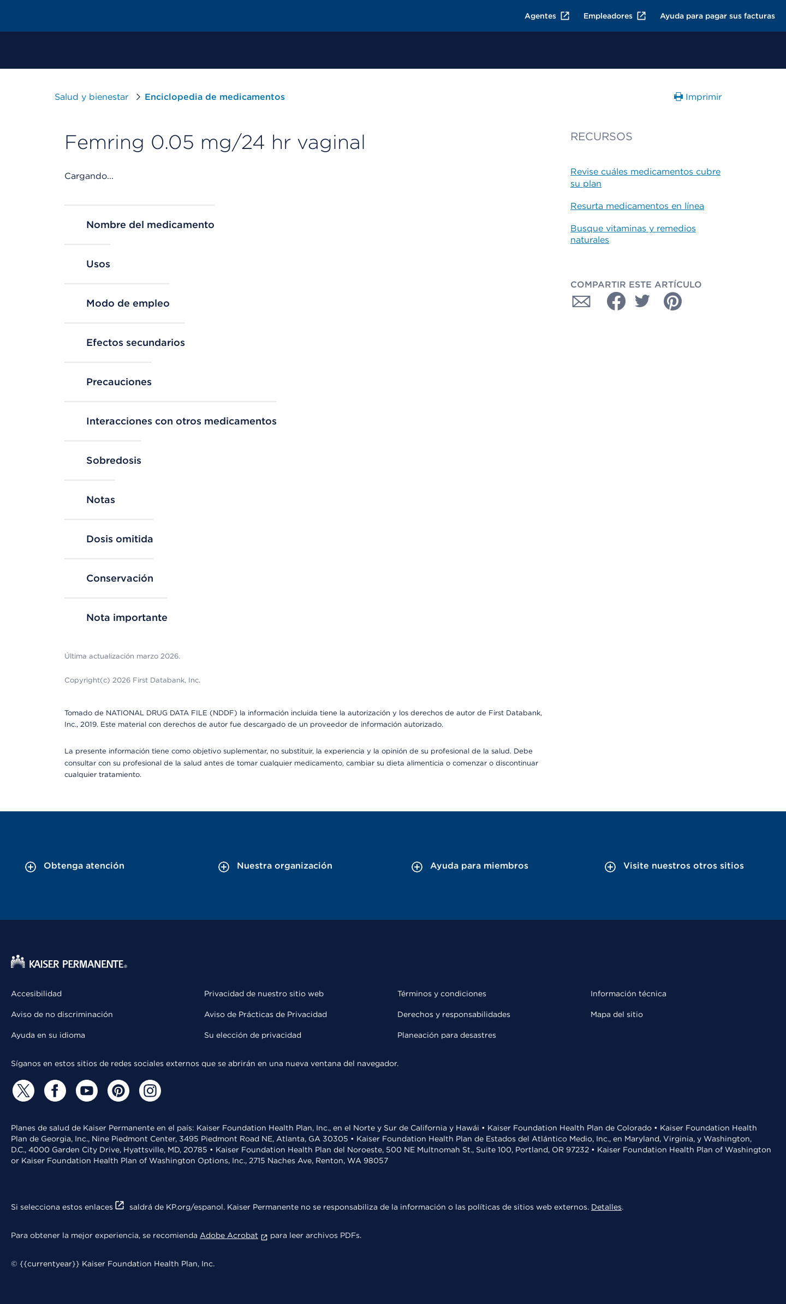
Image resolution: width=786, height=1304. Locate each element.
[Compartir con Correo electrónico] (581, 301)
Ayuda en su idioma (48, 1035)
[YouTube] (85, 1091)
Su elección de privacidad (252, 1035)
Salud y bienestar (91, 97)
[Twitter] (22, 1091)
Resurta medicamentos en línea (637, 206)
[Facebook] (53, 1091)
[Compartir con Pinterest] (673, 301)
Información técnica (628, 993)
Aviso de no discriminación (62, 1014)
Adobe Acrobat (234, 1235)
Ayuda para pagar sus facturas (717, 15)
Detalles (606, 1207)
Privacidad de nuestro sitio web (264, 993)
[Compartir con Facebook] (612, 301)
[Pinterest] (117, 1091)
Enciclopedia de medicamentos (215, 97)
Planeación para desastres (446, 1035)
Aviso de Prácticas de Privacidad (265, 1014)
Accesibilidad (36, 993)
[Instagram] (148, 1091)
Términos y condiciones (441, 993)
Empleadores (615, 15)
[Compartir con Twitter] (642, 301)
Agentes (547, 15)
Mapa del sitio (617, 1014)
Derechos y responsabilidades (453, 1014)
